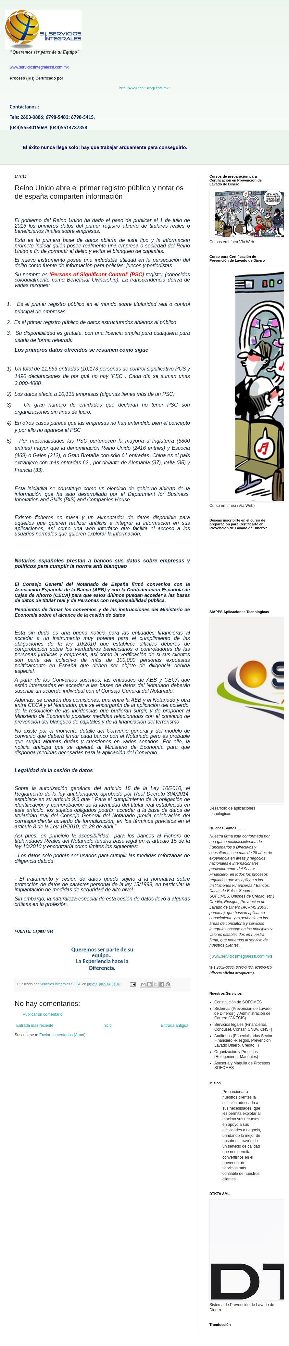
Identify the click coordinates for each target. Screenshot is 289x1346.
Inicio (107, 1025)
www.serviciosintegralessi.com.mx (241, 956)
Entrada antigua (174, 1025)
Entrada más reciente (34, 1025)
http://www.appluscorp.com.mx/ (144, 88)
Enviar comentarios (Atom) (62, 1035)
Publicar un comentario (43, 1014)
